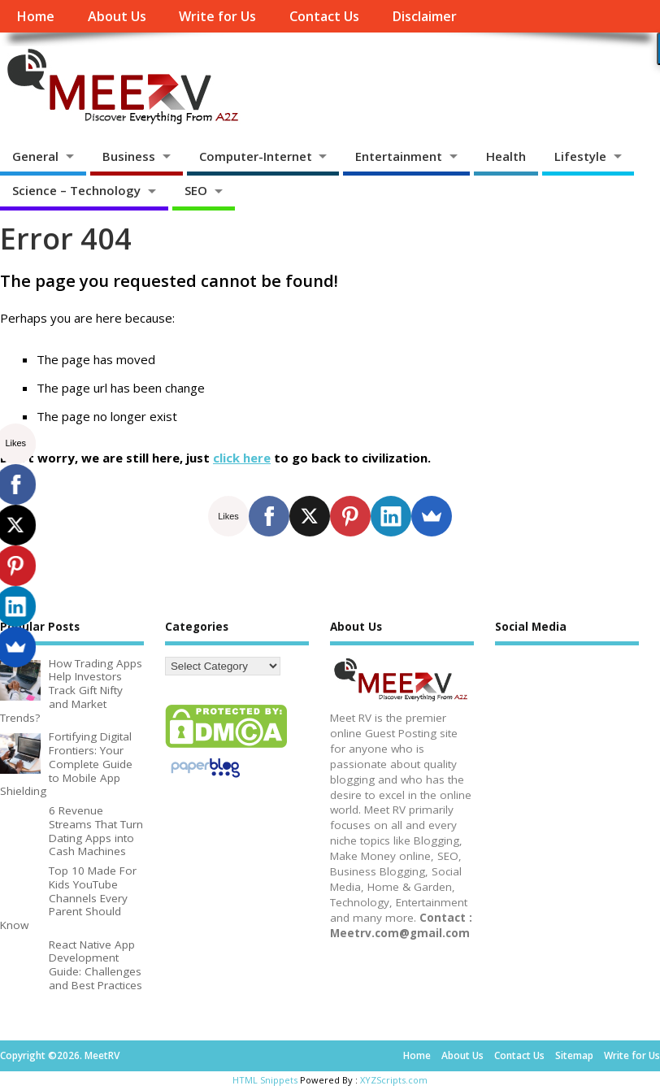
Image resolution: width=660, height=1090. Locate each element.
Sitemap (574, 1055)
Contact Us (324, 16)
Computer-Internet (255, 156)
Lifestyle (580, 156)
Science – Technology (76, 190)
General (35, 156)
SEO (196, 190)
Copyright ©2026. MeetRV (59, 1055)
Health (506, 156)
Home (35, 16)
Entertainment (398, 156)
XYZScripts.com (394, 1080)
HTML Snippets (264, 1080)
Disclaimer (424, 16)
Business (128, 156)
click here (242, 457)
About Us (117, 16)
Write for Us (217, 16)
